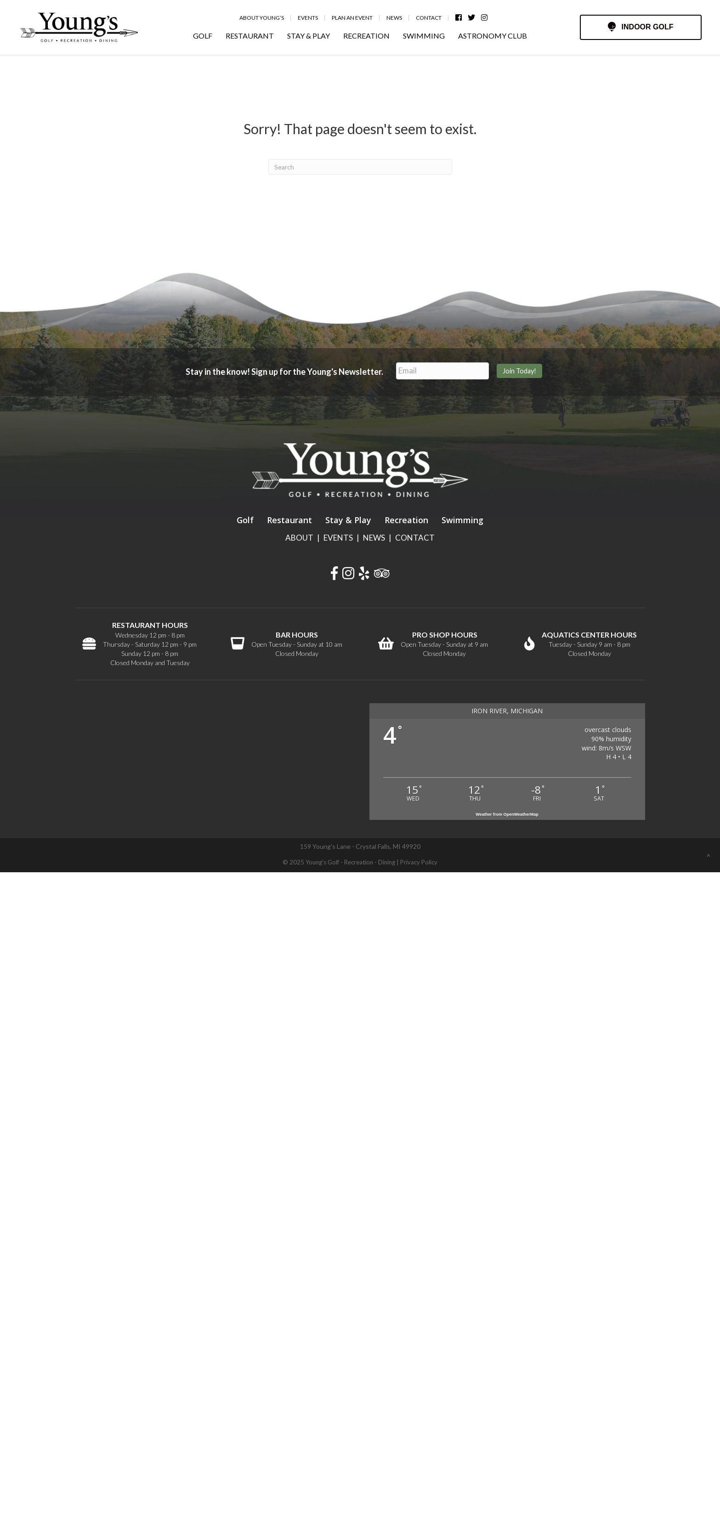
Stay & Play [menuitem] (348, 519)
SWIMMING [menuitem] (424, 35)
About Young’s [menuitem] (261, 18)
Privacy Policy (418, 862)
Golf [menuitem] (245, 519)
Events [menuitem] (308, 18)
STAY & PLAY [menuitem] (308, 35)
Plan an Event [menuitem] (352, 18)
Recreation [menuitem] (406, 519)
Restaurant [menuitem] (289, 519)
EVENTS (338, 537)
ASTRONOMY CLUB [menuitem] (492, 35)
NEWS (374, 537)
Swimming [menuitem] (462, 519)
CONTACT (415, 537)
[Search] (360, 167)
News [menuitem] (394, 18)
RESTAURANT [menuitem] (250, 35)
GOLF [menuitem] (202, 35)
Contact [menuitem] (429, 18)
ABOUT (299, 537)
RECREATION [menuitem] (366, 35)
